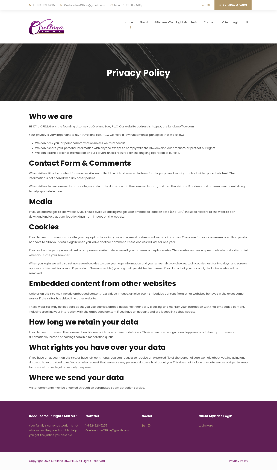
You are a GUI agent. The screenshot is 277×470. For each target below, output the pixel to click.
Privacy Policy (238, 461)
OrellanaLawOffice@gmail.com (84, 5)
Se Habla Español (233, 4)
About (143, 22)
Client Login (231, 22)
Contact (210, 22)
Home (129, 22)
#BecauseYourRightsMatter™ (175, 22)
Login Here (206, 426)
